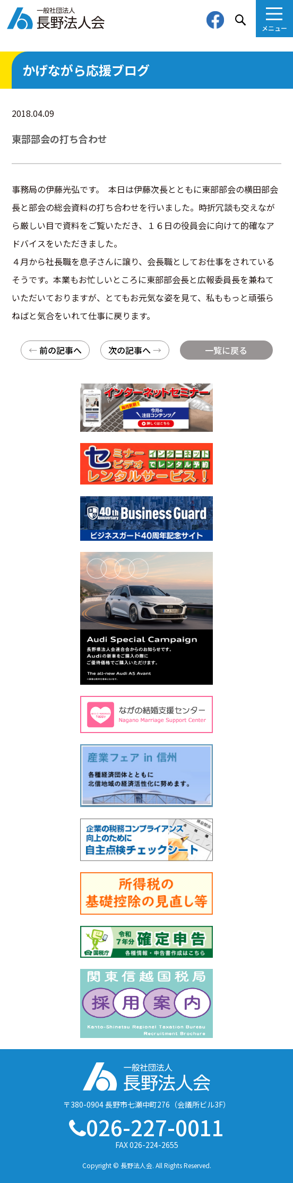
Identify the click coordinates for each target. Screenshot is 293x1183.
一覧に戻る (226, 350)
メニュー (274, 27)
